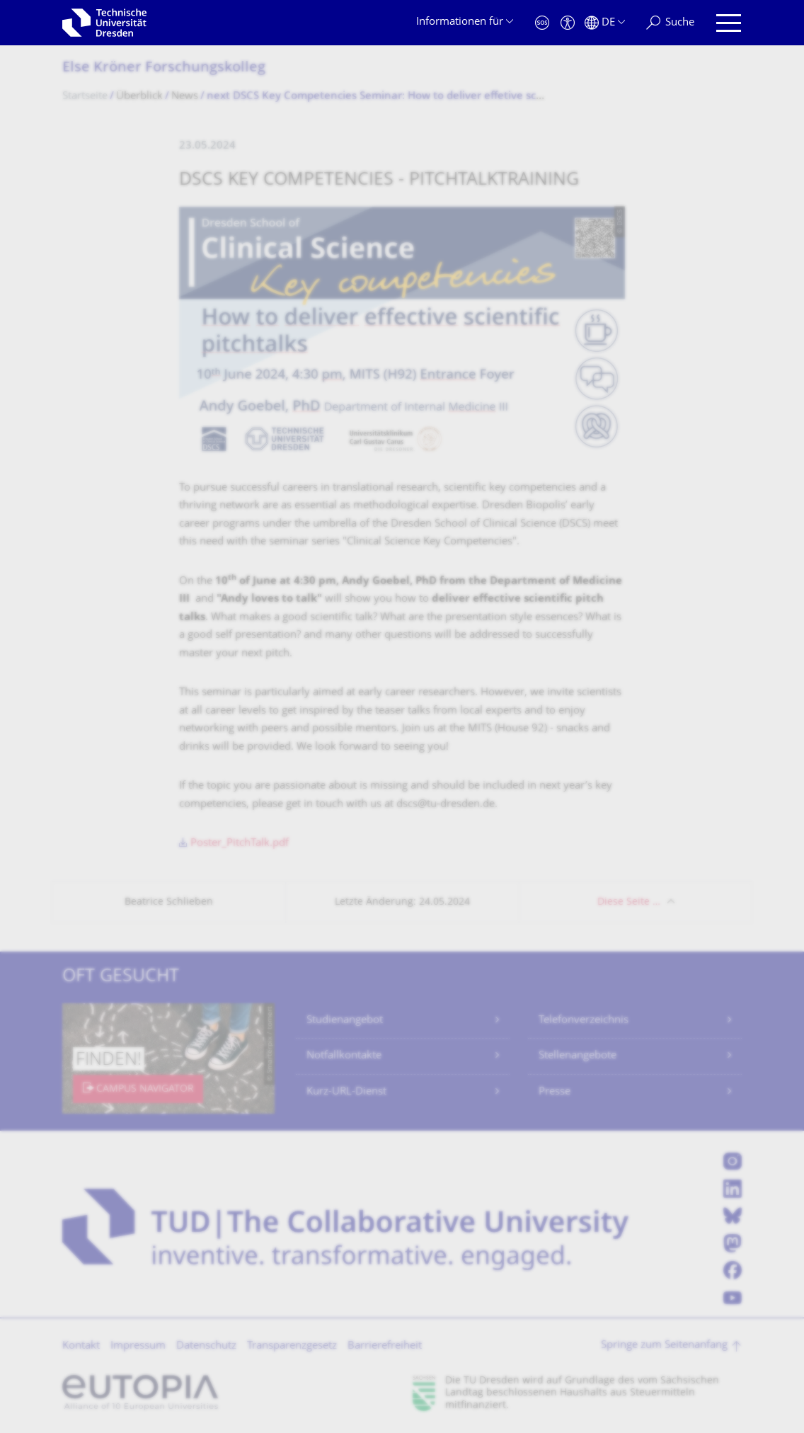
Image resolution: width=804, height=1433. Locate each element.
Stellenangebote (577, 1056)
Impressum (138, 1346)
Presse (554, 1092)
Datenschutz (206, 1346)
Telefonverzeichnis (583, 1020)
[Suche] (670, 23)
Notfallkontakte (343, 1056)
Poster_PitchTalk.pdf (239, 843)
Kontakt (81, 1346)
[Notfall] (542, 23)
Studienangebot (344, 1020)
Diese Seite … (628, 902)
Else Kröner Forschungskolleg (163, 68)
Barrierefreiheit (385, 1346)
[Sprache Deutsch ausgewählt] (605, 23)
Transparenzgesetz (292, 1346)
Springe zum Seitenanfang (664, 1345)
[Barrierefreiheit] (567, 23)
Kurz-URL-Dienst (346, 1092)
